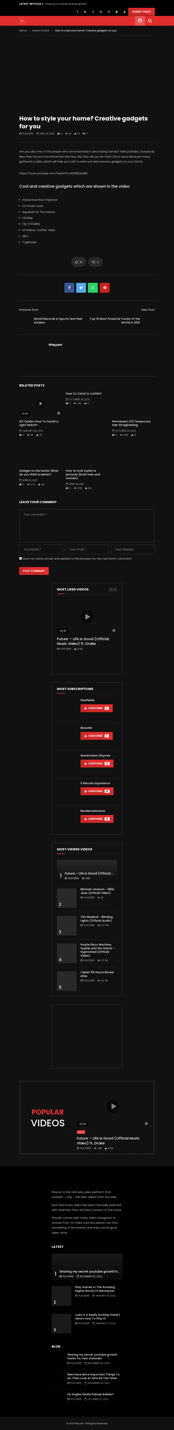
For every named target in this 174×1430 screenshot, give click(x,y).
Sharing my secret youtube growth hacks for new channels (66, 3)
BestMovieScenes (93, 811)
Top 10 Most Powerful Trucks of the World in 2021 (115, 320)
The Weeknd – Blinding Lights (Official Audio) (97, 919)
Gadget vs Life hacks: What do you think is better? (38, 472)
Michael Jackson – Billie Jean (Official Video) (97, 891)
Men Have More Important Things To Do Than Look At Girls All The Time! (93, 1376)
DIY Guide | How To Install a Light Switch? (38, 423)
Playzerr (28, 133)
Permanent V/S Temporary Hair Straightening (131, 423)
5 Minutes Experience (95, 783)
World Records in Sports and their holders (58, 320)
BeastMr (86, 728)
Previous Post (28, 310)
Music (81, 1132)
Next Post (148, 310)
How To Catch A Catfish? (84, 394)
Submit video (141, 11)
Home (23, 30)
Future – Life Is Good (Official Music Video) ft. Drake (83, 641)
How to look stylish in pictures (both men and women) (83, 474)
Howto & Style (40, 30)
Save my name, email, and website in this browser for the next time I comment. (77, 559)
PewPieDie (87, 700)
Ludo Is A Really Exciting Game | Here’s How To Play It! (97, 1316)
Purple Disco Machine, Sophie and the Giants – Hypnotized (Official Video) (98, 950)
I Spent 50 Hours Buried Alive (97, 974)
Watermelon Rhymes (95, 755)
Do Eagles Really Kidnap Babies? (90, 1394)
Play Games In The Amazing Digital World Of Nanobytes (95, 1289)
